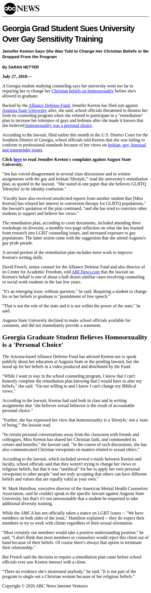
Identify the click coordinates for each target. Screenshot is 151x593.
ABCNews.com (86, 271)
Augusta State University (24, 110)
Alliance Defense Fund (49, 105)
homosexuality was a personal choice (58, 125)
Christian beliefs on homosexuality (83, 91)
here (17, 159)
